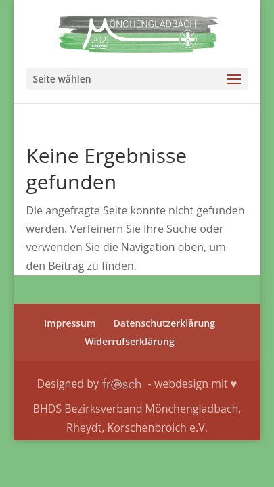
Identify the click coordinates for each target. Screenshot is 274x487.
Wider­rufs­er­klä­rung (130, 341)
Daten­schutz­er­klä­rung (164, 323)
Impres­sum (69, 323)
